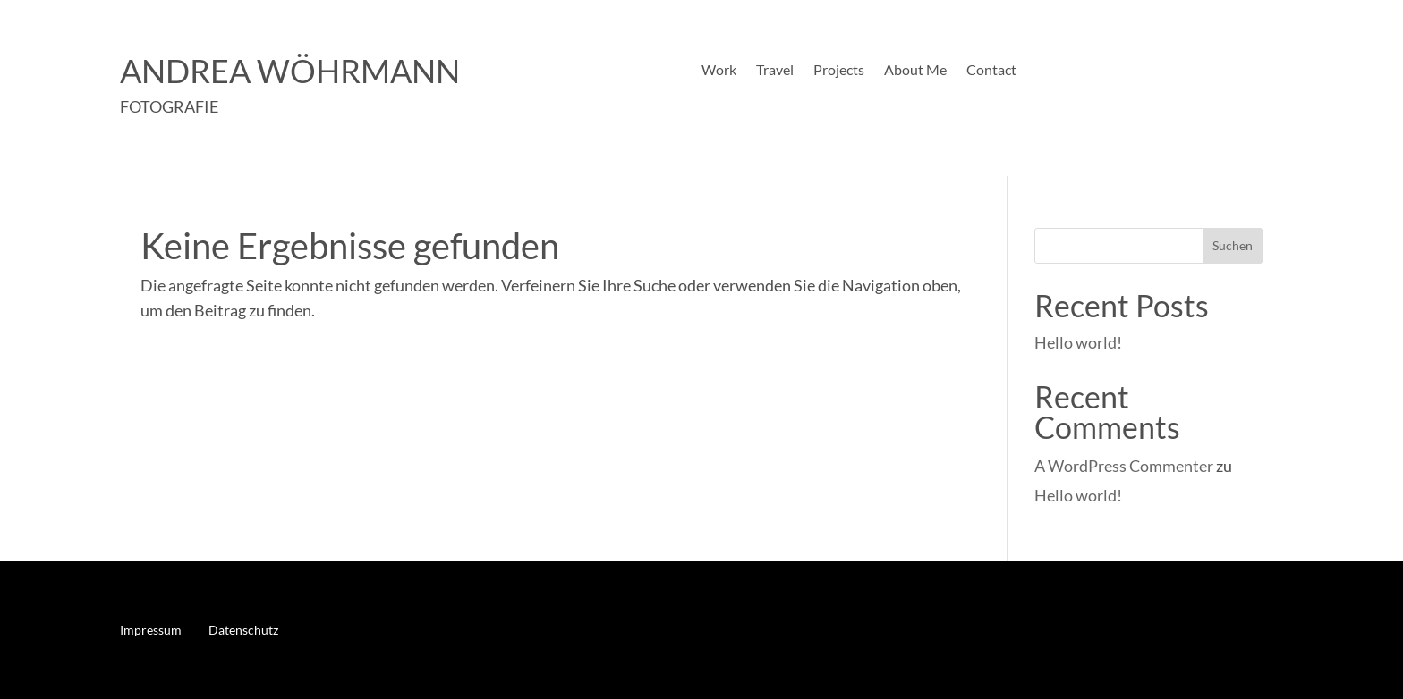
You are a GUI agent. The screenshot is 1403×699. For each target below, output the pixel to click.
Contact (991, 70)
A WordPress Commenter (1123, 466)
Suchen (1232, 245)
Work (719, 70)
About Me (915, 70)
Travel (775, 70)
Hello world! (1078, 342)
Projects (838, 70)
